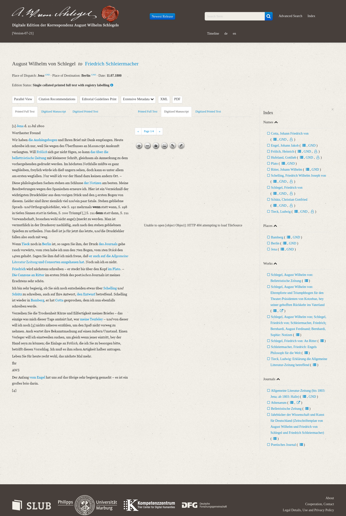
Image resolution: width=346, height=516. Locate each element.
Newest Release (162, 16)
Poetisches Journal (283, 445)
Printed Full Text (25, 111)
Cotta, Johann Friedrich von (290, 133)
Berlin (275, 243)
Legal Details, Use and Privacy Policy (308, 510)
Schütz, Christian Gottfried (289, 199)
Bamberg (277, 237)
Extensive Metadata (138, 99)
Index (311, 16)
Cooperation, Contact (319, 504)
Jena (274, 249)
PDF (177, 99)
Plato (274, 163)
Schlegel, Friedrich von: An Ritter (294, 341)
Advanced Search (290, 16)
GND (47, 75)
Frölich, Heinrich (282, 151)
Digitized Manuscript (53, 111)
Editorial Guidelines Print (99, 99)
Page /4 (149, 131)
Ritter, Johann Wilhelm (287, 169)
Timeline (213, 33)
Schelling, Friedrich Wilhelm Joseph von (298, 175)
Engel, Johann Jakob (285, 145)
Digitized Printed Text (85, 111)
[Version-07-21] (22, 33)
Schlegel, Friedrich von (287, 187)
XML (164, 99)
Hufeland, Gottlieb (283, 157)
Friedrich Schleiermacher (112, 64)
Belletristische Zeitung (286, 408)
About (330, 498)
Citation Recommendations (57, 99)
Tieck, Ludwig (281, 211)
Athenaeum (279, 402)
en (234, 33)
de (226, 33)
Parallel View (23, 99)
